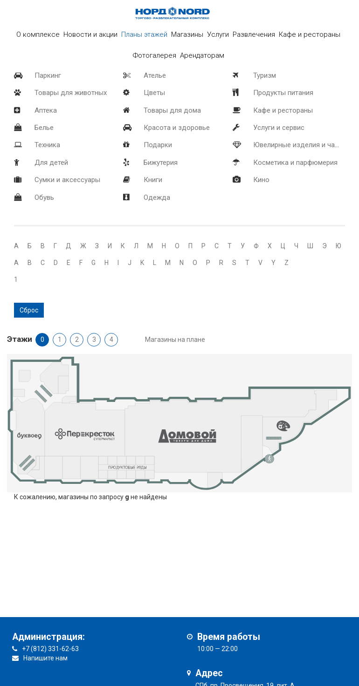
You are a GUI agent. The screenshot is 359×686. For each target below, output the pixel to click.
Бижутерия (161, 162)
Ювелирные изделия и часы (298, 145)
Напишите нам (45, 658)
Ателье (155, 75)
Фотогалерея (154, 55)
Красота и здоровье (177, 127)
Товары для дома (172, 110)
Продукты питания (283, 92)
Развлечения (254, 34)
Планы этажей (144, 34)
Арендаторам (202, 55)
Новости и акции (90, 34)
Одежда (157, 197)
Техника (47, 145)
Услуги (218, 34)
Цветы (154, 92)
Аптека (46, 110)
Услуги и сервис (278, 127)
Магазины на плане (175, 339)
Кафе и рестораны (283, 110)
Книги (153, 180)
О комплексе (38, 34)
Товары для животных (71, 92)
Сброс (29, 310)
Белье (44, 127)
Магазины (187, 34)
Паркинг (48, 75)
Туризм (264, 75)
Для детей (51, 162)
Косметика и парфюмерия (295, 162)
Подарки (158, 145)
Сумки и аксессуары (67, 180)
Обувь (44, 197)
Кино (261, 180)
